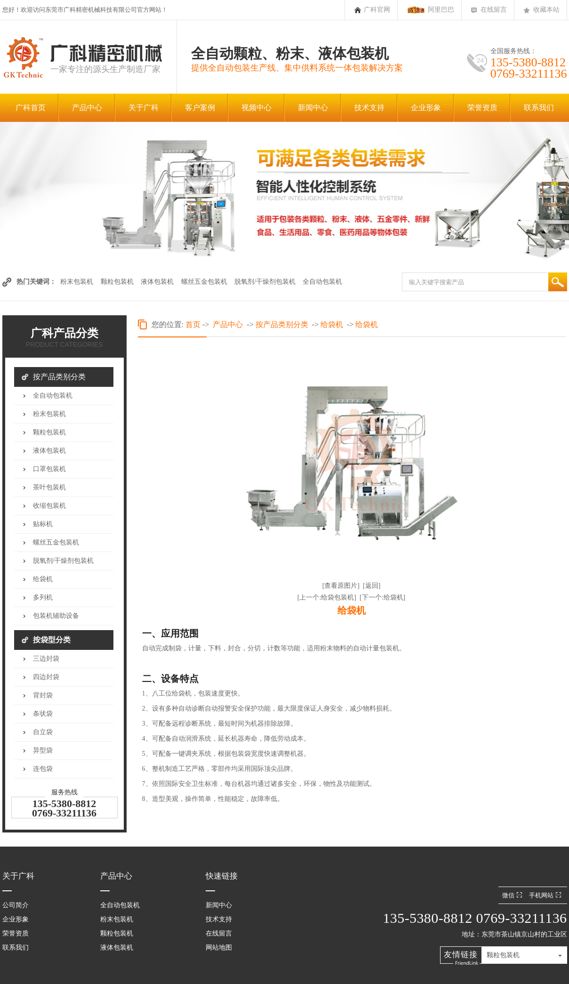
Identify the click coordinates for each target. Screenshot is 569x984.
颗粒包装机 (117, 281)
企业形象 (426, 108)
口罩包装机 (49, 468)
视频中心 (256, 108)
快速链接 (222, 876)
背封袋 (43, 695)
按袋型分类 (52, 640)
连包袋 (43, 768)
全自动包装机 (322, 281)
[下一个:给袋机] (382, 597)
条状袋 (43, 713)
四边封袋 (46, 676)
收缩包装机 (49, 505)
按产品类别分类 (59, 377)
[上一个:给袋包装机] (326, 597)
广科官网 (377, 9)
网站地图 (219, 947)
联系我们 (539, 108)
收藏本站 (546, 9)
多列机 (43, 597)
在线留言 (494, 9)
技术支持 (369, 108)
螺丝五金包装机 (204, 281)
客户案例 (200, 108)
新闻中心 (313, 108)
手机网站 (546, 895)
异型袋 (43, 750)
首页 (192, 324)
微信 (513, 895)
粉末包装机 (76, 281)
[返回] (371, 585)
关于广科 (143, 108)
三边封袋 (46, 658)
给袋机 (43, 579)
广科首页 (31, 108)
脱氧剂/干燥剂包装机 (265, 281)
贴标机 (43, 524)
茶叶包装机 (49, 487)
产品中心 (87, 108)
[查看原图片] (341, 585)
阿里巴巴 (441, 9)
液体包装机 (157, 281)
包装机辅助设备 (56, 615)
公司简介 (15, 905)
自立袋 (43, 732)
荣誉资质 (482, 108)
